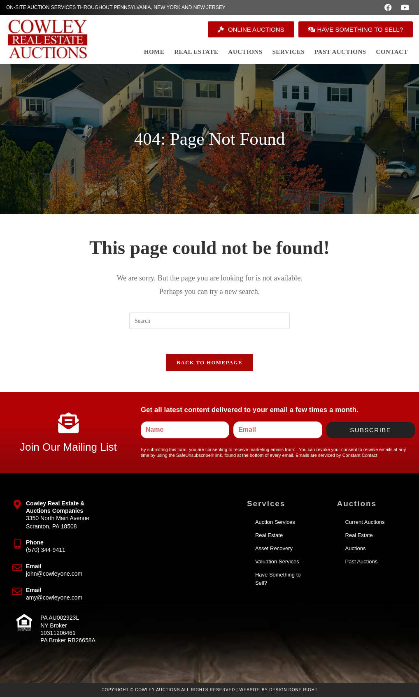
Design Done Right (293, 690)
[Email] (17, 567)
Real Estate (269, 535)
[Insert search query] (209, 321)
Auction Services (275, 522)
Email (33, 566)
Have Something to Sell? (278, 579)
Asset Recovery (274, 548)
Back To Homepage (209, 362)
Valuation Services (277, 561)
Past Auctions (361, 561)
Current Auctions (365, 522)
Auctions (355, 548)
